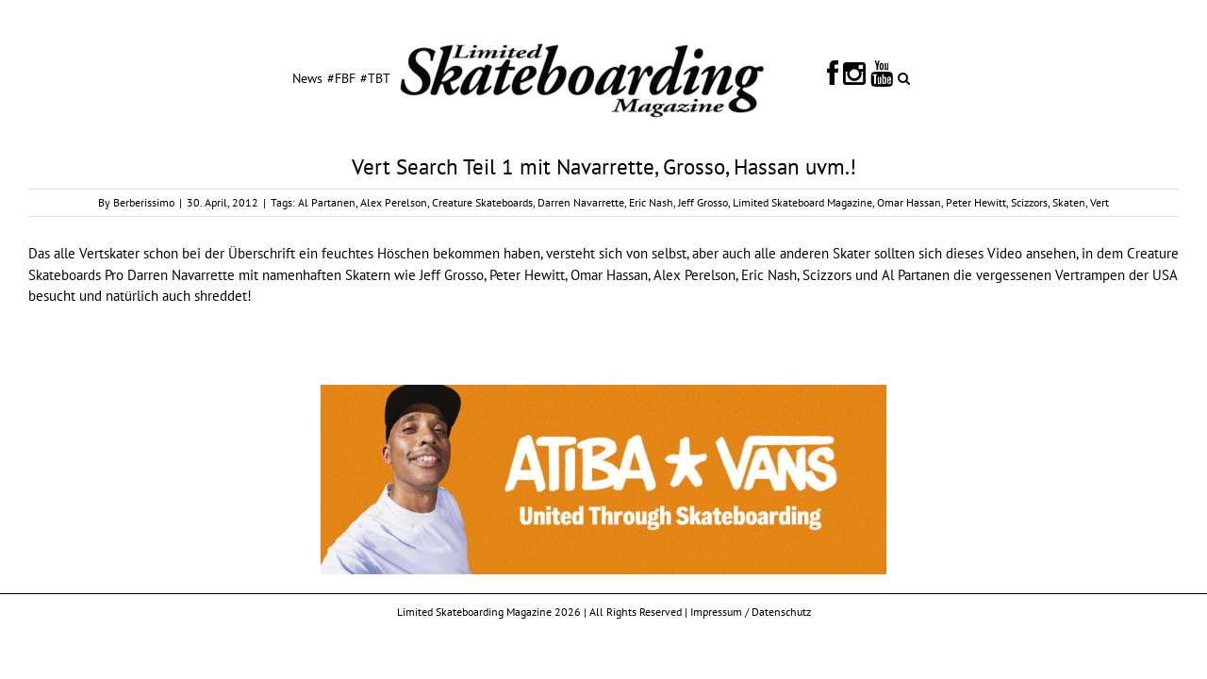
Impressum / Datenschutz (750, 611)
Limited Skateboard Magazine (802, 202)
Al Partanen (326, 202)
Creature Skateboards (482, 202)
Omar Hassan (909, 202)
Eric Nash (651, 202)
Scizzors (1029, 202)
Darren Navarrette (580, 202)
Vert (1099, 202)
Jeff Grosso (703, 202)
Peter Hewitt (976, 202)
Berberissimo (143, 202)
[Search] (975, 77)
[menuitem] (241, 77)
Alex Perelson (393, 202)
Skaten (1068, 202)
